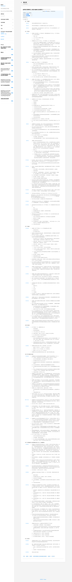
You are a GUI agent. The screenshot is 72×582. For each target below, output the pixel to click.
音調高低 (24, 15)
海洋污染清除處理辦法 (5, 85)
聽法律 (25, 2)
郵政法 (2, 52)
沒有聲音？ (3, 36)
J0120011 (53, 556)
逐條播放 (48, 11)
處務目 (27, 556)
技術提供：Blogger (43, 579)
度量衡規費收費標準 (5, 98)
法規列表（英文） (4, 33)
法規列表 (2, 32)
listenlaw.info (3, 5)
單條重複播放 (53, 11)
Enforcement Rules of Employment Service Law (5, 70)
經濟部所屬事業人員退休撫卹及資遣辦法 (40, 556)
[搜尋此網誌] (7, 16)
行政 (24, 556)
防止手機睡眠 (29, 12)
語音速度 (24, 14)
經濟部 (31, 556)
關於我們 (2, 39)
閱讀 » (12, 49)
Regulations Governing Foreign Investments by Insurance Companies (5, 81)
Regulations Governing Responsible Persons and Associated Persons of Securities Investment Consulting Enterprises (6, 93)
